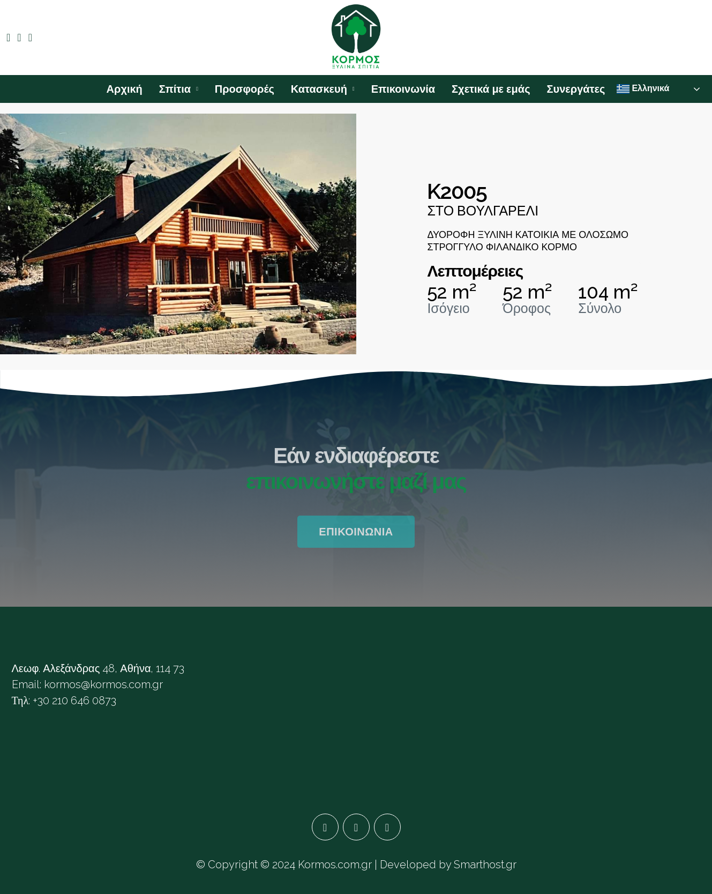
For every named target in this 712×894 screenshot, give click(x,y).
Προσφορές (244, 89)
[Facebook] (325, 827)
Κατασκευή (319, 89)
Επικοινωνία (403, 89)
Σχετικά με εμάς (491, 89)
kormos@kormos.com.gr (103, 684)
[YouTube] (387, 827)
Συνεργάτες (576, 89)
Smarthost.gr (485, 864)
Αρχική (125, 89)
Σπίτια (175, 89)
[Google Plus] (356, 827)
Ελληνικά (643, 89)
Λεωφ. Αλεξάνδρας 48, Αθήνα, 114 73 (98, 668)
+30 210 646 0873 (74, 700)
